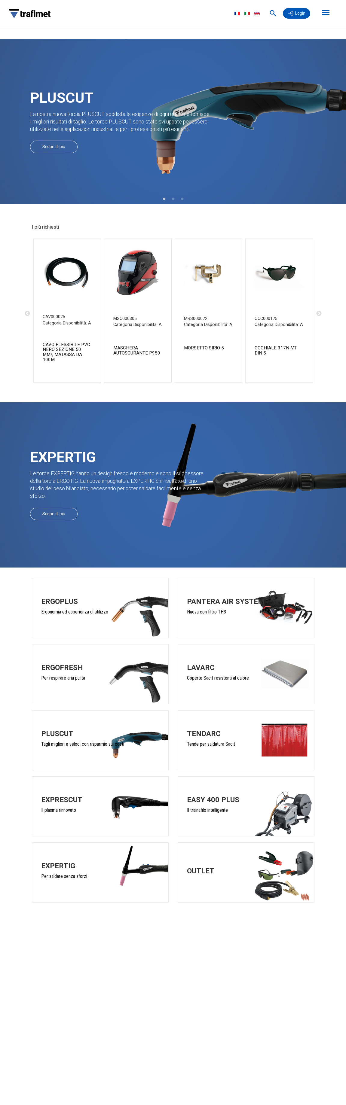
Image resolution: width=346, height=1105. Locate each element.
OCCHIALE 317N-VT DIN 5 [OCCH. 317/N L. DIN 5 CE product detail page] (276, 350)
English (257, 13)
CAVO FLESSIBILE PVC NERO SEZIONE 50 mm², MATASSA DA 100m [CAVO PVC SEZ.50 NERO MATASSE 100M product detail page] (66, 352)
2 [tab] (173, 199)
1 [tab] (164, 199)
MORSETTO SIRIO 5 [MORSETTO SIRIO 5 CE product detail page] (204, 348)
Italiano (247, 13)
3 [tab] (182, 199)
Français (237, 13)
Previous (27, 314)
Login (300, 13)
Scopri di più (53, 146)
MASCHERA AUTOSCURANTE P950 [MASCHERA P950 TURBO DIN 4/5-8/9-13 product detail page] (136, 350)
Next (319, 314)
